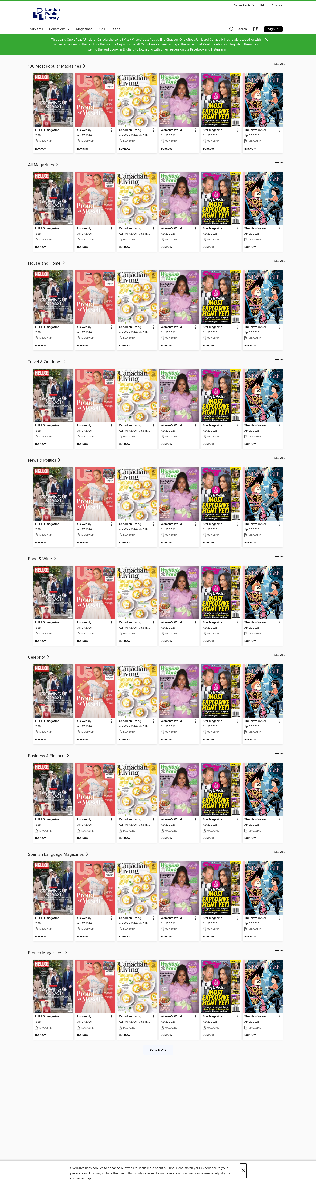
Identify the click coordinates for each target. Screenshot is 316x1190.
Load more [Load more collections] (158, 1050)
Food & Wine (42, 559)
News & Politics (44, 460)
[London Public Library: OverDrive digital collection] (46, 14)
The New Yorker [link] (255, 130)
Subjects (36, 29)
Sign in (273, 29)
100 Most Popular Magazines (57, 66)
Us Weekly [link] (84, 130)
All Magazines (43, 165)
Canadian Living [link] (130, 130)
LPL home (276, 5)
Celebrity (39, 657)
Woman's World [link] (171, 130)
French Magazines (48, 953)
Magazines (84, 29)
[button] (244, 5)
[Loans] (256, 30)
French (249, 44)
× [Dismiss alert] (267, 39)
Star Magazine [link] (212, 130)
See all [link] (279, 64)
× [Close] (243, 1171)
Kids (102, 29)
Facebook (197, 49)
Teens (115, 29)
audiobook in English (118, 49)
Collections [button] (59, 29)
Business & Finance (49, 756)
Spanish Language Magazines (58, 854)
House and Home (47, 263)
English (234, 44)
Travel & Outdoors (47, 362)
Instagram (218, 49)
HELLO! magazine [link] (47, 130)
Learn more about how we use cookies (183, 1173)
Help (262, 5)
